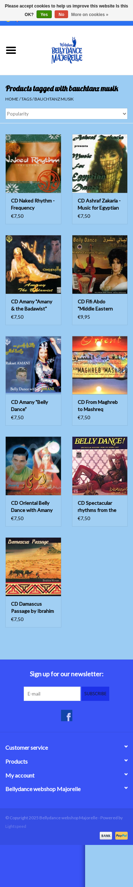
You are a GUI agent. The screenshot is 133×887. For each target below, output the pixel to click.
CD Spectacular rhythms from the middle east (97, 507)
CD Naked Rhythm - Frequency (33, 204)
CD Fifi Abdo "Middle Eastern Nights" (95, 305)
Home (11, 99)
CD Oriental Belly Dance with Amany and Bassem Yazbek (32, 507)
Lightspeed (15, 826)
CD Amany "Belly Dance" (29, 405)
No (61, 14)
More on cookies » (90, 14)
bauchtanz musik (54, 99)
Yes (44, 14)
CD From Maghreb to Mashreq (98, 405)
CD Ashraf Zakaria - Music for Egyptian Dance (99, 204)
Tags (26, 99)
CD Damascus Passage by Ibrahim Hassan (32, 608)
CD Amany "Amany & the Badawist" (31, 305)
